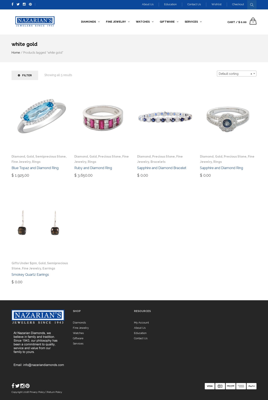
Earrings (49, 268)
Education (170, 4)
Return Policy (54, 392)
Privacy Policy (38, 392)
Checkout (238, 4)
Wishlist (216, 4)
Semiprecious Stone (50, 156)
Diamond (18, 156)
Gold (30, 156)
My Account (141, 322)
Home (16, 52)
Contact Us (194, 4)
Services (78, 343)
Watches (78, 333)
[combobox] (236, 73)
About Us (147, 4)
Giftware (78, 338)
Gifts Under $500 (24, 263)
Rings (36, 161)
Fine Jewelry (21, 161)
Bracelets (158, 161)
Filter (25, 75)
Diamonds (79, 322)
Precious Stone (109, 156)
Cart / (236, 22)
